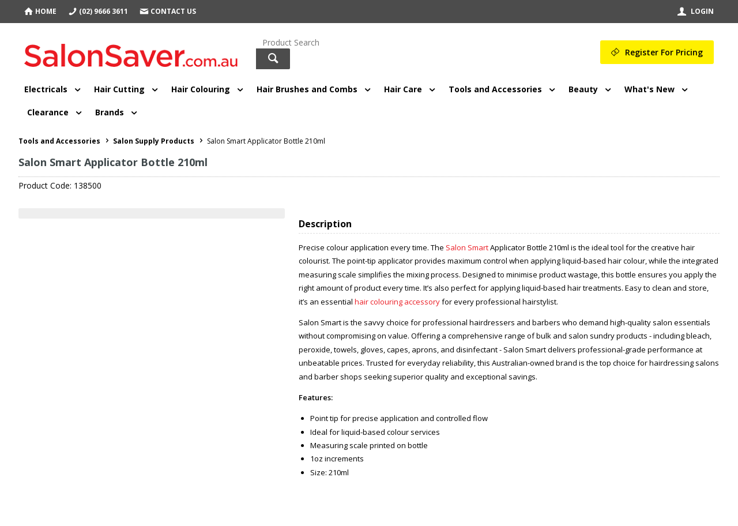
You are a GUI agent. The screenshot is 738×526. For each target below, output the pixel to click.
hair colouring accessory (397, 301)
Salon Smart (467, 247)
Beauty (583, 89)
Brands (109, 112)
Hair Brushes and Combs (307, 89)
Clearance (48, 112)
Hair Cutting (119, 89)
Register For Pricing (664, 52)
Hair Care (403, 89)
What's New (649, 89)
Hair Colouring (200, 89)
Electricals (45, 89)
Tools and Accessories (495, 89)
